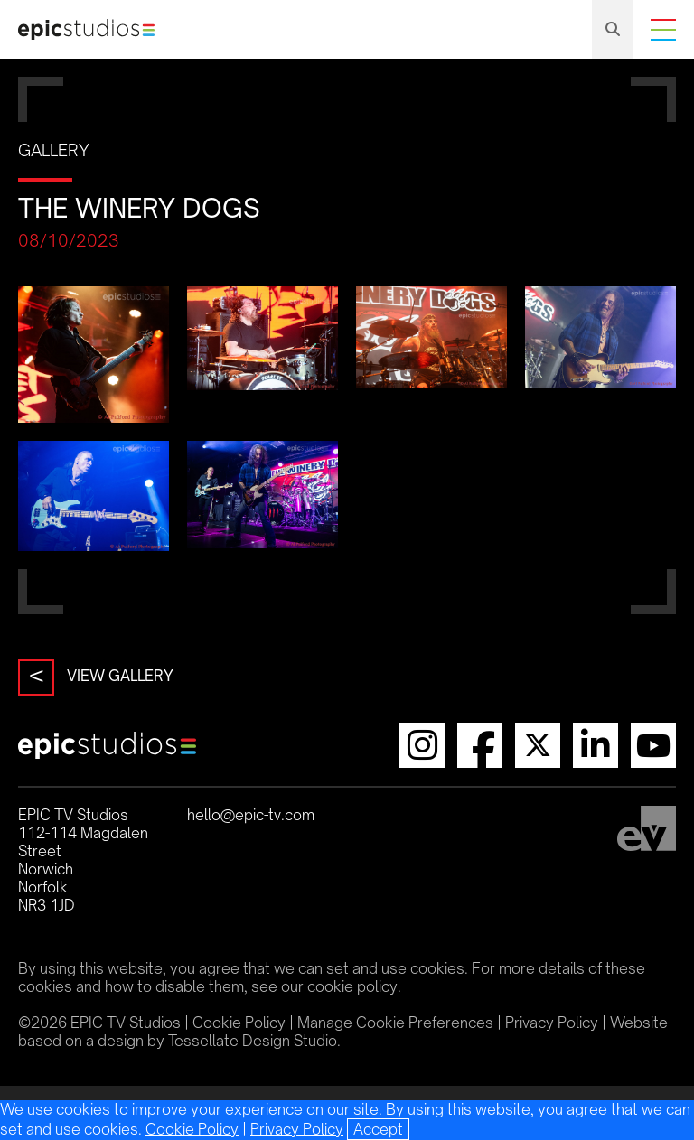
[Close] (378, 1129)
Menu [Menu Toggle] (663, 30)
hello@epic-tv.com (250, 815)
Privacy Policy (296, 1129)
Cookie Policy (192, 1129)
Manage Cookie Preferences (395, 1023)
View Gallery (96, 677)
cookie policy (352, 986)
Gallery (53, 150)
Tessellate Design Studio (252, 1041)
